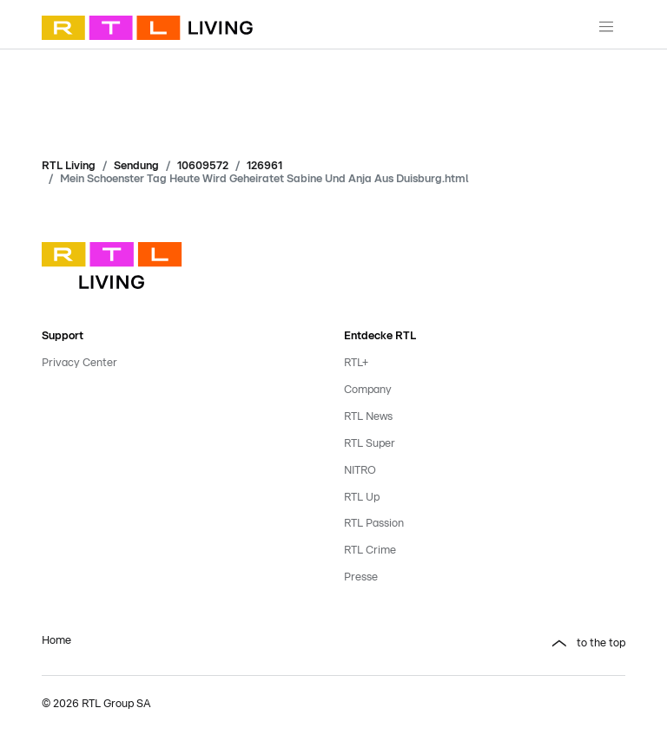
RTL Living (69, 166)
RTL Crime (370, 550)
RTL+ (356, 363)
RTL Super (369, 443)
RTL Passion (374, 523)
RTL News (368, 417)
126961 (264, 166)
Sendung (136, 166)
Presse (361, 577)
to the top (601, 643)
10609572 (202, 166)
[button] (485, 643)
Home (56, 640)
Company (368, 390)
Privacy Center (79, 363)
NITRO (360, 470)
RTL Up (362, 497)
